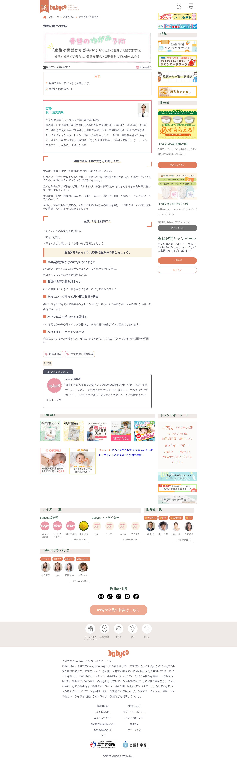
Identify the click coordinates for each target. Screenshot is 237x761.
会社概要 (134, 724)
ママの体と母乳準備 (88, 17)
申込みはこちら (177, 165)
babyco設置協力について (102, 724)
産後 (48, 363)
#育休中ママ (186, 438)
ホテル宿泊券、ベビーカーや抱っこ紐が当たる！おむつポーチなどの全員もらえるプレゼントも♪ (177, 247)
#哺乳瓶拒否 (169, 438)
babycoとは (103, 706)
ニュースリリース (103, 718)
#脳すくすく (185, 452)
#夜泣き (168, 451)
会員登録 (177, 260)
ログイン (177, 270)
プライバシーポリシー (134, 712)
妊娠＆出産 (68, 17)
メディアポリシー (134, 718)
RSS (103, 735)
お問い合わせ (134, 706)
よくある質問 (102, 712)
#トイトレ (177, 462)
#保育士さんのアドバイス (177, 457)
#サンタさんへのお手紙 (177, 434)
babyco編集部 (73, 379)
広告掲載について (103, 729)
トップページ (51, 17)
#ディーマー (177, 445)
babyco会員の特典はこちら (118, 610)
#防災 (168, 427)
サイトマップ (134, 729)
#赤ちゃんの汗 (184, 427)
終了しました (177, 228)
